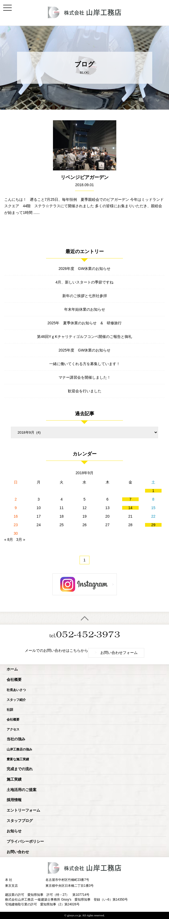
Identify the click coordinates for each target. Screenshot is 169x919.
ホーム (12, 669)
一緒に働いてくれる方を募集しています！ (84, 364)
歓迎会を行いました (84, 391)
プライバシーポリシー (25, 842)
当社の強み (16, 739)
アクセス (13, 729)
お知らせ (14, 831)
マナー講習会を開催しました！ (85, 377)
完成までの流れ (20, 769)
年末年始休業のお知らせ (84, 309)
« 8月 (8, 539)
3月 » (20, 539)
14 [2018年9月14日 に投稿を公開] (130, 508)
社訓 (10, 710)
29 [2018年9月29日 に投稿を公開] (153, 525)
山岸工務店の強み (19, 749)
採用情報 (14, 800)
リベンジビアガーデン (85, 177)
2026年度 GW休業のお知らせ (84, 268)
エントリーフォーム (23, 810)
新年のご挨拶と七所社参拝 (84, 296)
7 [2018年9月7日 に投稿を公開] (130, 499)
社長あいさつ (16, 690)
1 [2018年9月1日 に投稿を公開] (153, 491)
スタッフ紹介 (16, 700)
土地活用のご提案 (21, 790)
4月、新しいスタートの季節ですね (85, 282)
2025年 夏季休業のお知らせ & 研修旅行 (84, 323)
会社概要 (14, 680)
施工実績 (14, 779)
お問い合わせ (18, 852)
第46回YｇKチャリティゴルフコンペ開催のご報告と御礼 (84, 336)
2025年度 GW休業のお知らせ (84, 350)
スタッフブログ (20, 821)
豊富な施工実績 (18, 759)
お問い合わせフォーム (116, 652)
